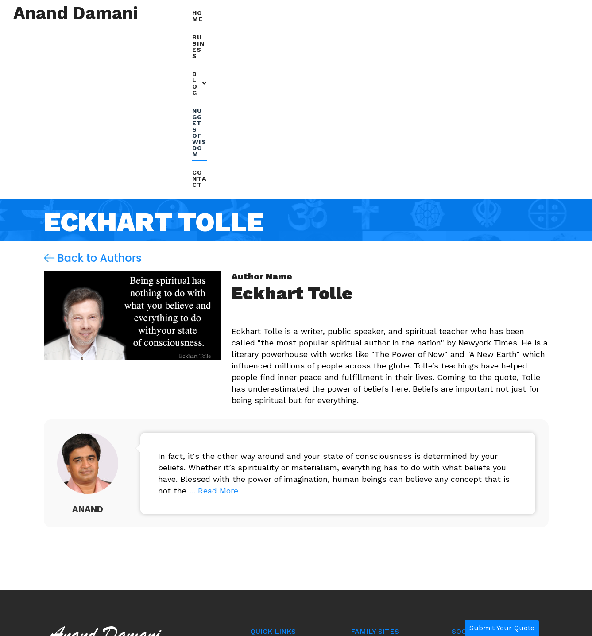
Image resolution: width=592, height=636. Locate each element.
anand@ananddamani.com (112, 523)
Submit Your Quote (501, 628)
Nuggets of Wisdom (483, 12)
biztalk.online (372, 518)
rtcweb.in (366, 477)
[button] (415, 13)
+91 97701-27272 (95, 545)
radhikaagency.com (383, 559)
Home (326, 12)
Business (368, 12)
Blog (414, 12)
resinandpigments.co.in (389, 539)
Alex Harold (472, 531)
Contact (554, 12)
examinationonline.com (388, 498)
